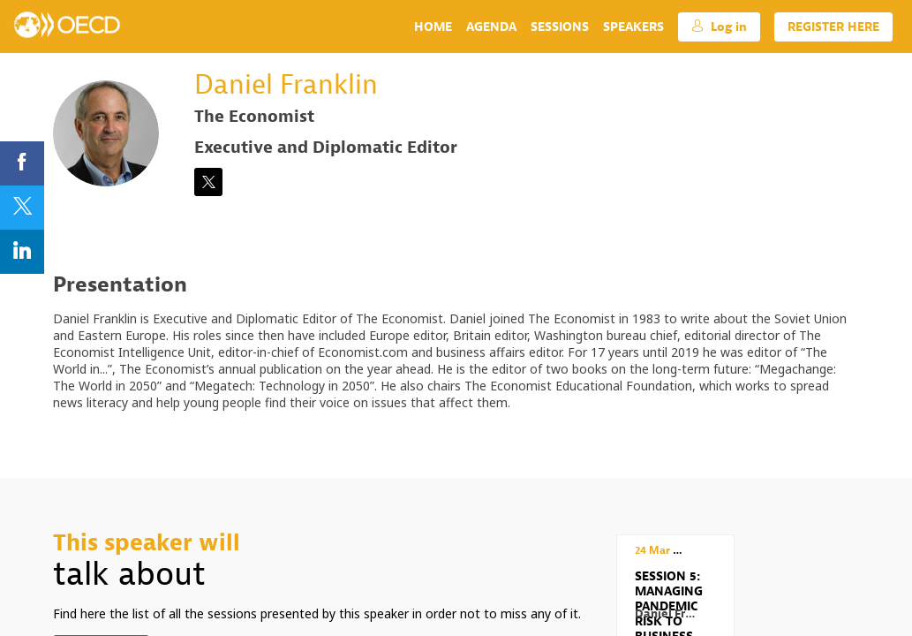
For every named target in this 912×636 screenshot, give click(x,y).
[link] (433, 26)
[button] (719, 27)
